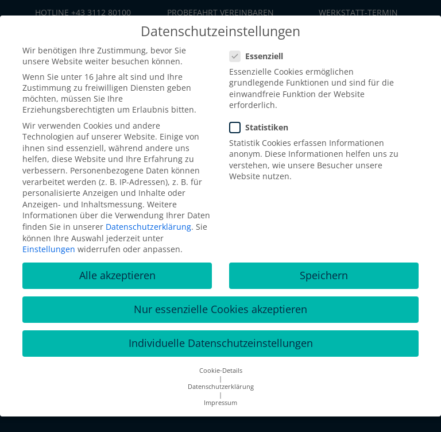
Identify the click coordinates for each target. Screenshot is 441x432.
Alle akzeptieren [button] (117, 275)
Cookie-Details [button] (220, 371)
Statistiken (262, 127)
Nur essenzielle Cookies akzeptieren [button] (220, 309)
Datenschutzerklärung (148, 226)
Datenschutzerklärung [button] (221, 387)
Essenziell (260, 56)
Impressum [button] (220, 403)
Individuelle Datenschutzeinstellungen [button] (221, 343)
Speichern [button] (324, 275)
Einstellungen (48, 249)
